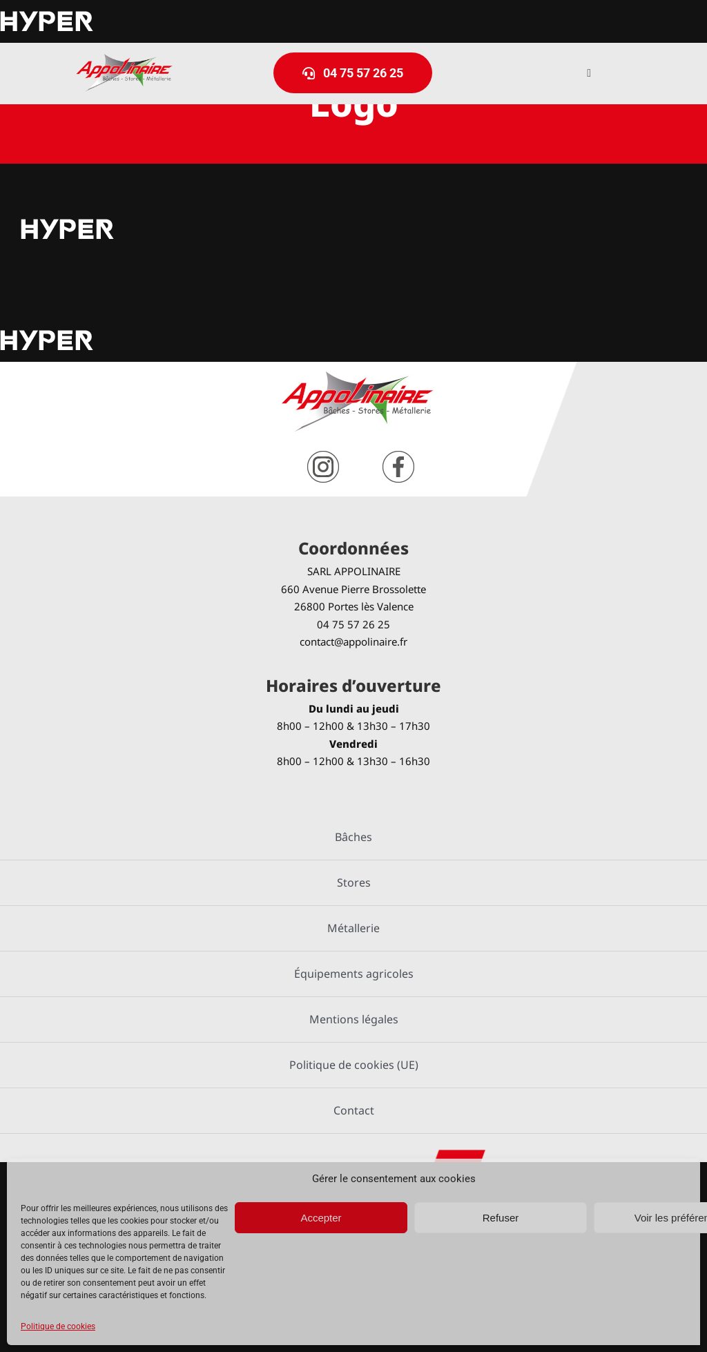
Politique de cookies (58, 1326)
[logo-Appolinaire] (124, 59)
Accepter (320, 1218)
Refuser (501, 1218)
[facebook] (398, 456)
